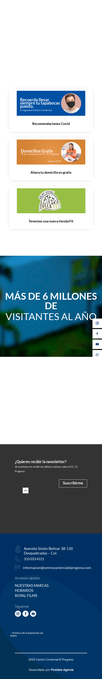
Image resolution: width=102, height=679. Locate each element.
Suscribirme (73, 483)
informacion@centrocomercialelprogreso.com (57, 568)
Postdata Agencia (62, 670)
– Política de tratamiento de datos (26, 634)
